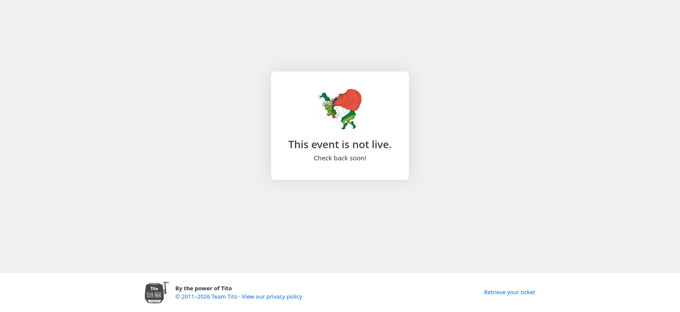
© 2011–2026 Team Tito (207, 296)
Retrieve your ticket (509, 292)
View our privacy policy (272, 296)
